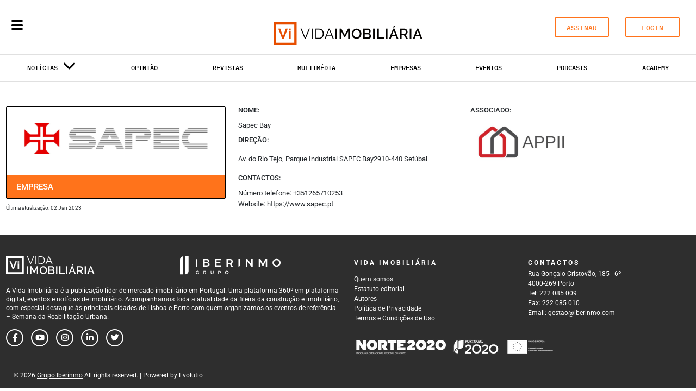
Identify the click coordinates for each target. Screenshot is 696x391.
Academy (655, 68)
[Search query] (80, 27)
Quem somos (373, 279)
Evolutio (191, 375)
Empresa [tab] (35, 187)
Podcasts (572, 68)
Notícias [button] (51, 70)
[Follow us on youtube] (39, 337)
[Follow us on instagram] (64, 337)
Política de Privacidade (387, 308)
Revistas (228, 68)
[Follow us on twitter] (114, 337)
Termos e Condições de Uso (394, 318)
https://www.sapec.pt (300, 204)
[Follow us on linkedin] (89, 337)
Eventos (488, 68)
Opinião (144, 68)
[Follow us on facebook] (14, 337)
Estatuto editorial (379, 289)
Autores (365, 298)
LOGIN (652, 28)
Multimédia (316, 68)
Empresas (405, 68)
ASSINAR (582, 28)
